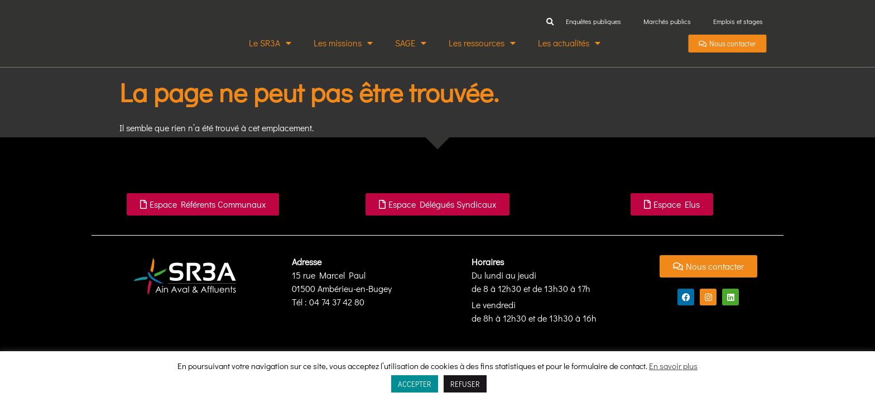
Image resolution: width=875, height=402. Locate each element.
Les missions (343, 43)
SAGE (410, 43)
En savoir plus (673, 365)
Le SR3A (270, 43)
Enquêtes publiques (593, 21)
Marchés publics (667, 21)
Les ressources (482, 43)
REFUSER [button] (465, 384)
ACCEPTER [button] (414, 384)
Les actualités (569, 43)
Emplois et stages (738, 21)
